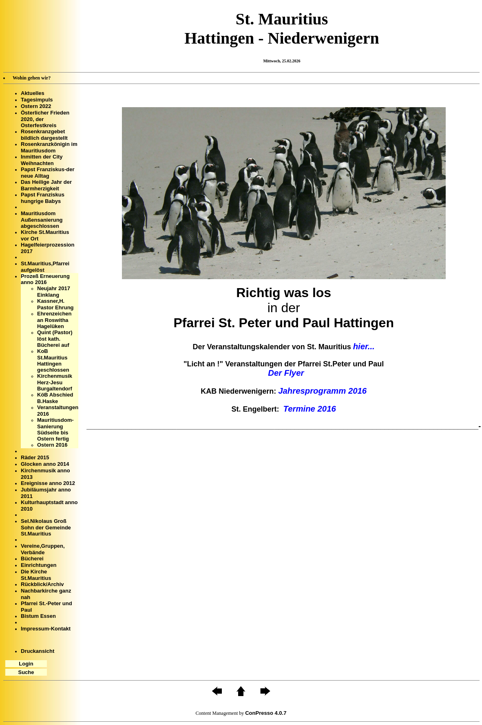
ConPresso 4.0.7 (265, 713)
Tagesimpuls (37, 100)
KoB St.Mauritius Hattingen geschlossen (53, 360)
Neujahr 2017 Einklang (53, 291)
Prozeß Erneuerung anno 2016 (45, 279)
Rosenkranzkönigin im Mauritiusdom (49, 147)
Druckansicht (37, 651)
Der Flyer (283, 372)
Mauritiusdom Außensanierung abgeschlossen (42, 219)
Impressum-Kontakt (46, 629)
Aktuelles (32, 93)
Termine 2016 (309, 408)
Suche (26, 672)
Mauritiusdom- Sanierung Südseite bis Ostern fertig (55, 429)
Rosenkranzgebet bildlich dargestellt (44, 134)
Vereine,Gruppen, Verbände (43, 549)
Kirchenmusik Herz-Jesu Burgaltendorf (54, 382)
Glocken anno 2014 (45, 464)
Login (26, 664)
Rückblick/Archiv (42, 584)
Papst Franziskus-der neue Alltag (48, 172)
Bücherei (32, 558)
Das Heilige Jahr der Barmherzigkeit (46, 185)
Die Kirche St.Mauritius (36, 575)
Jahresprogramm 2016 (322, 390)
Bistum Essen (38, 616)
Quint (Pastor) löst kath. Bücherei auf (55, 338)
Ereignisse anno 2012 (48, 483)
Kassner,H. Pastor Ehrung (55, 304)
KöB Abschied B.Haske (55, 398)
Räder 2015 (35, 457)
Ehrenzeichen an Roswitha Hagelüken (54, 320)
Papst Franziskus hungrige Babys (42, 198)
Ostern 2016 (52, 445)
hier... (364, 346)
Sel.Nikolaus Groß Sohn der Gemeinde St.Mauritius (46, 527)
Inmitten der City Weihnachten (42, 160)
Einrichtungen (38, 565)
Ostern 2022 (36, 106)
